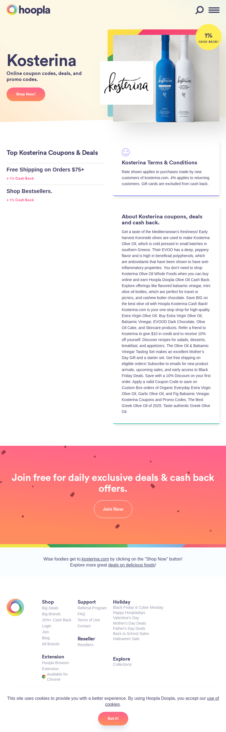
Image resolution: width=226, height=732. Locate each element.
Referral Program (92, 608)
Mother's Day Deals (129, 623)
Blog (46, 638)
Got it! (113, 718)
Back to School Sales (131, 633)
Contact (84, 626)
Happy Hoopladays (129, 612)
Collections (122, 664)
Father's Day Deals (129, 628)
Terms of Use (89, 620)
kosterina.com (95, 559)
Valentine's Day (126, 618)
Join (45, 632)
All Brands (50, 644)
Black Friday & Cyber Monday (138, 607)
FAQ (81, 614)
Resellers (85, 645)
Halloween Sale (126, 639)
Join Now (113, 509)
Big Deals (50, 608)
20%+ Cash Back (56, 620)
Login (46, 626)
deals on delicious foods (131, 565)
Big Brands (51, 614)
